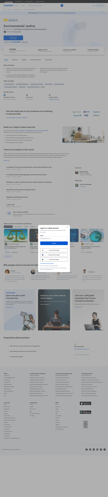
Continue (54, 243)
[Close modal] (67, 227)
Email (42, 235)
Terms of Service (47, 269)
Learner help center (54, 265)
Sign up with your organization (47, 263)
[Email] (54, 238)
